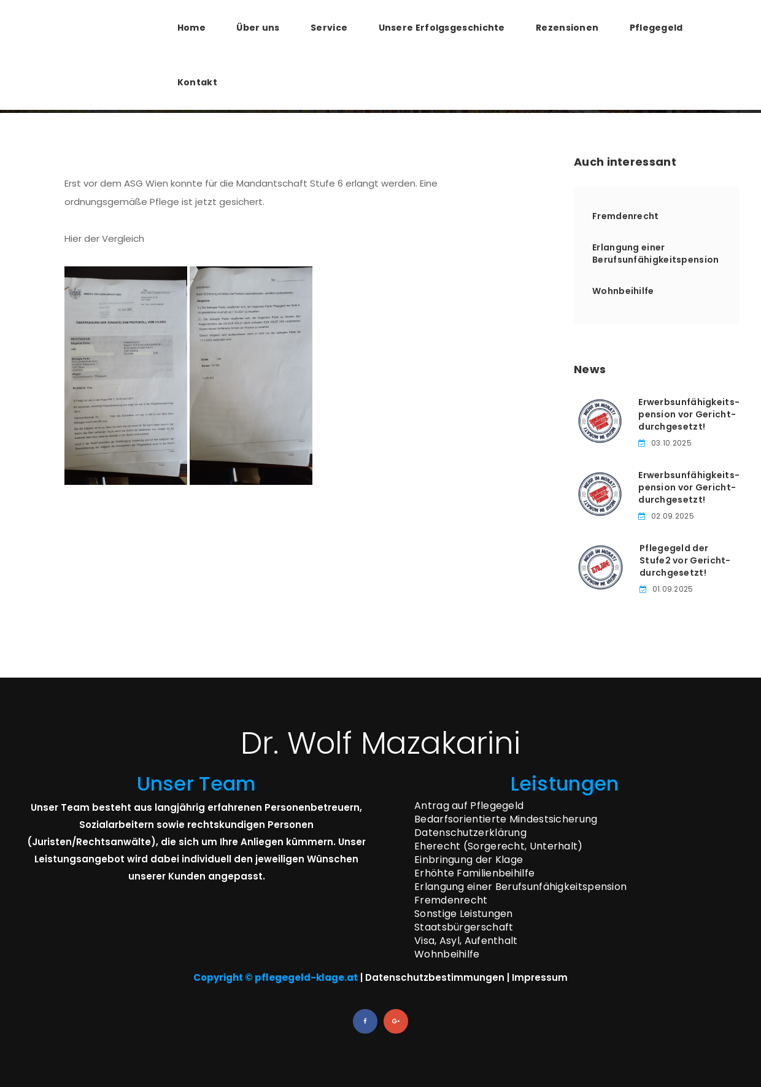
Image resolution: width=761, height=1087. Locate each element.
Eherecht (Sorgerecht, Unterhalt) (498, 846)
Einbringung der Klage (468, 860)
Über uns (257, 27)
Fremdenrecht (625, 216)
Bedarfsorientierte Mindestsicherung (506, 819)
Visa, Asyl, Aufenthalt (466, 941)
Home (191, 27)
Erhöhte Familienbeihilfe (474, 873)
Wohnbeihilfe (623, 291)
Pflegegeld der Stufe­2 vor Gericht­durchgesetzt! (684, 560)
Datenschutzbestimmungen (434, 977)
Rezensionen (567, 27)
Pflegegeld (656, 27)
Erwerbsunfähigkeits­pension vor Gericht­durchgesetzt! (689, 414)
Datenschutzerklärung (470, 833)
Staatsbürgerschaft (463, 927)
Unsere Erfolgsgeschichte (442, 27)
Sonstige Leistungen (463, 914)
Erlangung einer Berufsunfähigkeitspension (655, 253)
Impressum (540, 977)
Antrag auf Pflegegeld (468, 806)
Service (329, 27)
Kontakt (197, 82)
